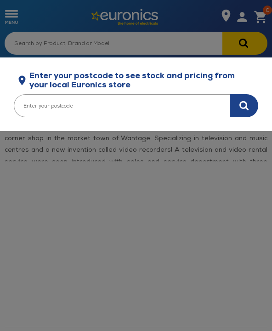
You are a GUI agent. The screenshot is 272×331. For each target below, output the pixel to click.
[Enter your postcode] (122, 105)
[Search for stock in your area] (244, 105)
